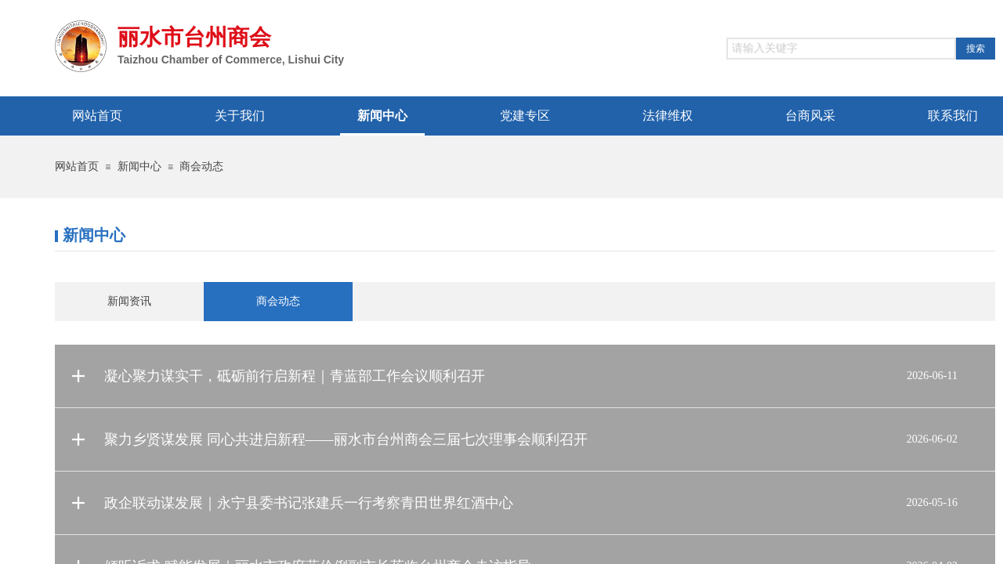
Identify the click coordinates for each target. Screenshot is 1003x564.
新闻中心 (139, 166)
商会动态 (201, 166)
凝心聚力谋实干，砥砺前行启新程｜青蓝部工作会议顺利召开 (294, 376)
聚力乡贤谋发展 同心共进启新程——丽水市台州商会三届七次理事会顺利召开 (346, 439)
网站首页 (77, 166)
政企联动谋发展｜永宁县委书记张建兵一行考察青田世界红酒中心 (308, 503)
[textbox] (841, 49)
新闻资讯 (129, 301)
